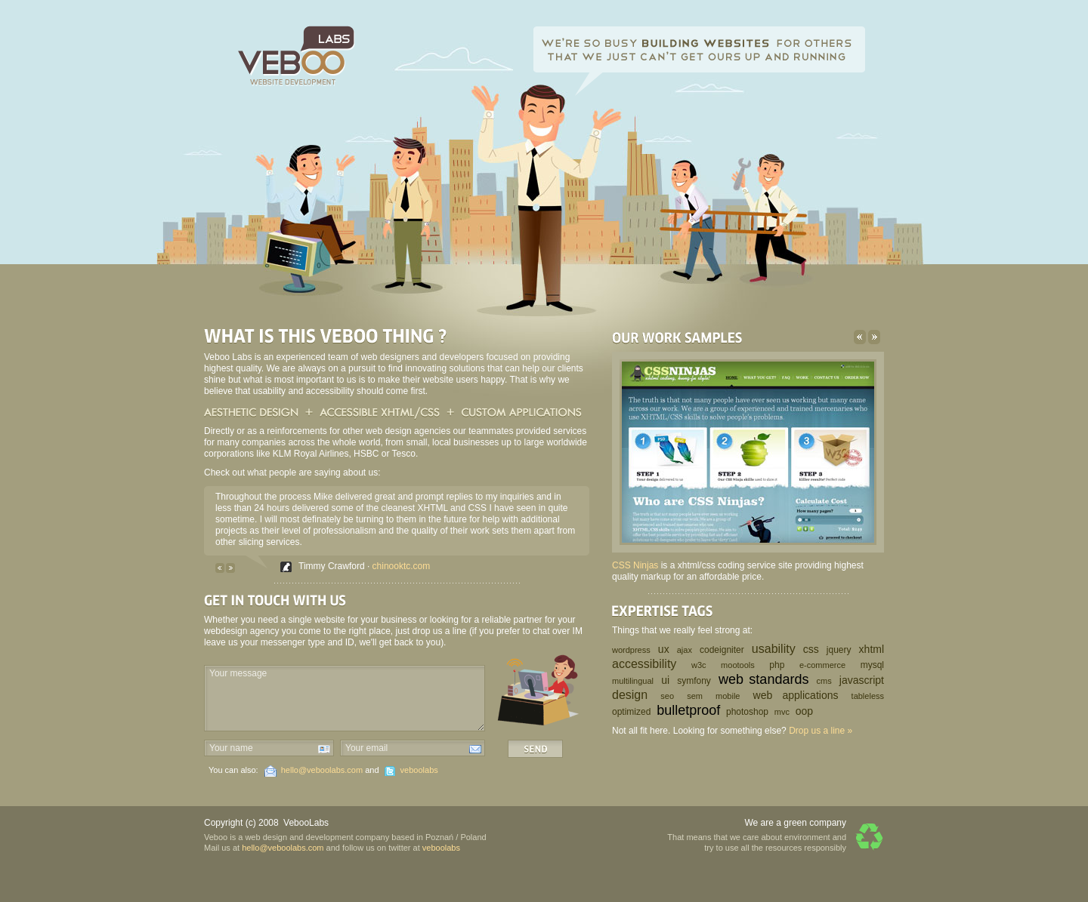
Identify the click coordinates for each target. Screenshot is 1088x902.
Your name (231, 748)
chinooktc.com (401, 566)
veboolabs (419, 769)
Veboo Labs (296, 56)
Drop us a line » (820, 730)
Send (535, 749)
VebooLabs (306, 822)
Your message (238, 673)
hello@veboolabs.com (322, 769)
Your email (366, 748)
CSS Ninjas (635, 565)
